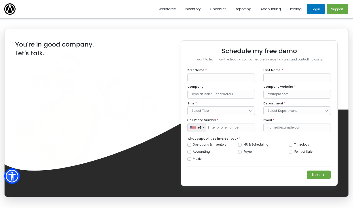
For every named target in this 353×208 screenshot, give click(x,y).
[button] (12, 176)
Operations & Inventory (210, 144)
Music (197, 159)
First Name (197, 70)
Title (192, 103)
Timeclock (301, 144)
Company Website (279, 87)
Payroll (248, 152)
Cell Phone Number (202, 120)
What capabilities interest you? (213, 138)
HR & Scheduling (256, 144)
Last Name (273, 70)
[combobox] (197, 127)
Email (268, 120)
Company (196, 87)
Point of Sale (303, 152)
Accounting (201, 152)
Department (274, 103)
